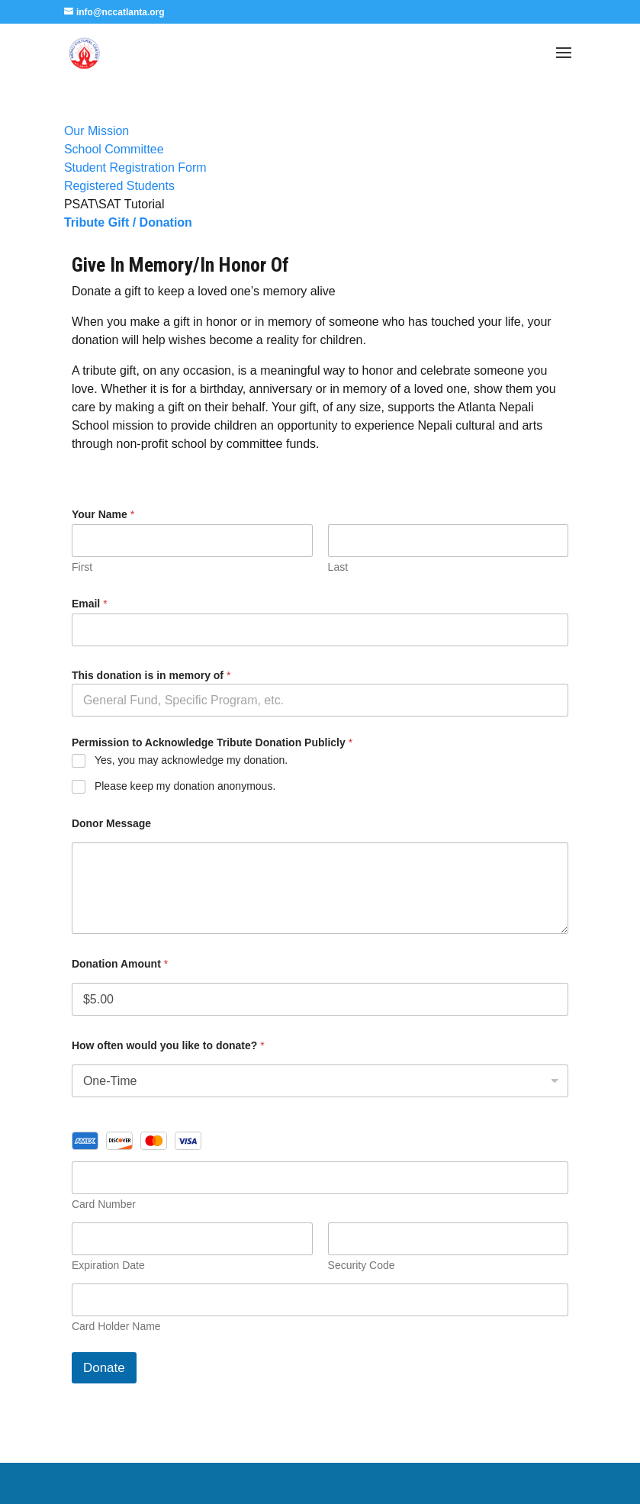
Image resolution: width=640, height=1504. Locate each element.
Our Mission (96, 130)
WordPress (441, 1483)
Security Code (361, 1265)
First (82, 567)
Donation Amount (120, 964)
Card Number (104, 1204)
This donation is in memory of (151, 675)
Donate (104, 1368)
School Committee (114, 149)
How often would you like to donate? (168, 1045)
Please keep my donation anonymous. (185, 786)
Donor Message (111, 823)
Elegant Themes (285, 1483)
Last (338, 567)
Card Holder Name (116, 1326)
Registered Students (119, 185)
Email (90, 603)
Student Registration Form (135, 167)
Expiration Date (108, 1265)
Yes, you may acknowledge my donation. (191, 760)
